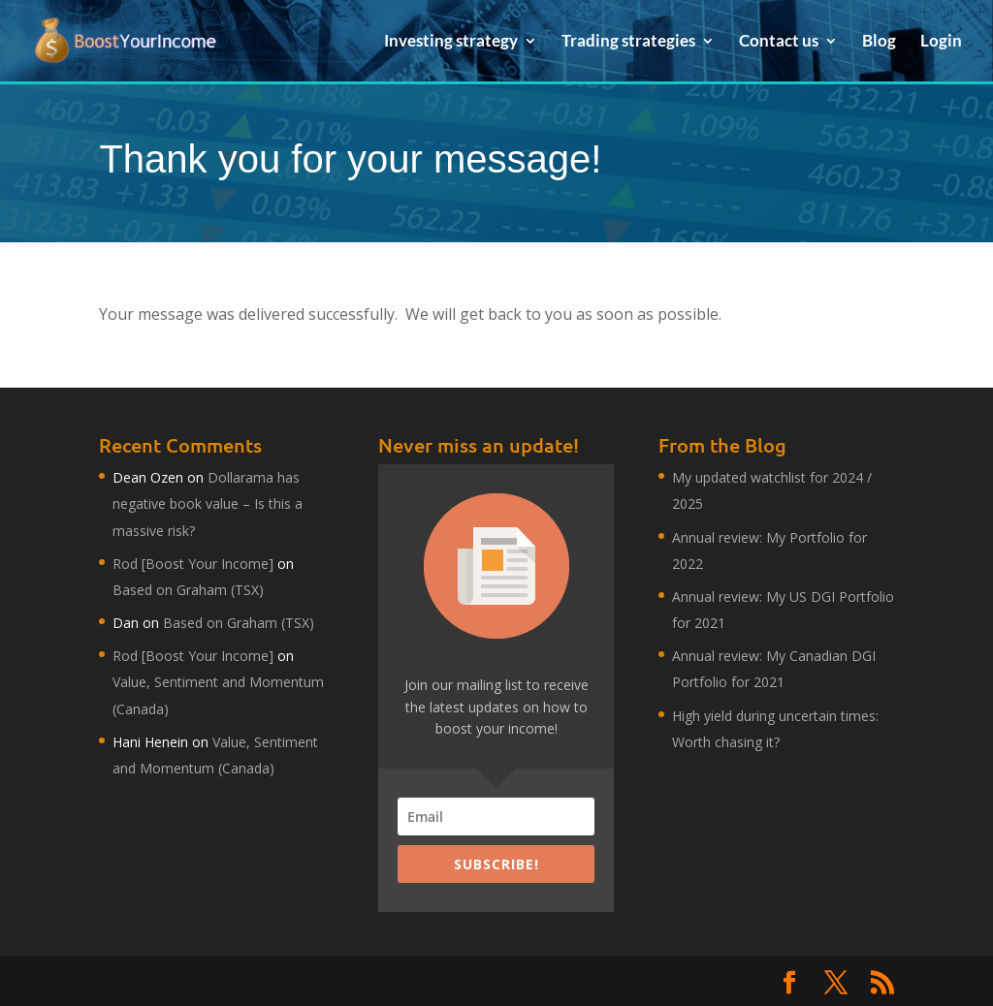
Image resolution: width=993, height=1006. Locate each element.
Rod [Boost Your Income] (192, 563)
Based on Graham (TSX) (188, 590)
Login (941, 42)
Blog (879, 42)
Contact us (778, 42)
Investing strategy (451, 42)
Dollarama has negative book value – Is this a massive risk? (207, 503)
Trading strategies (628, 42)
